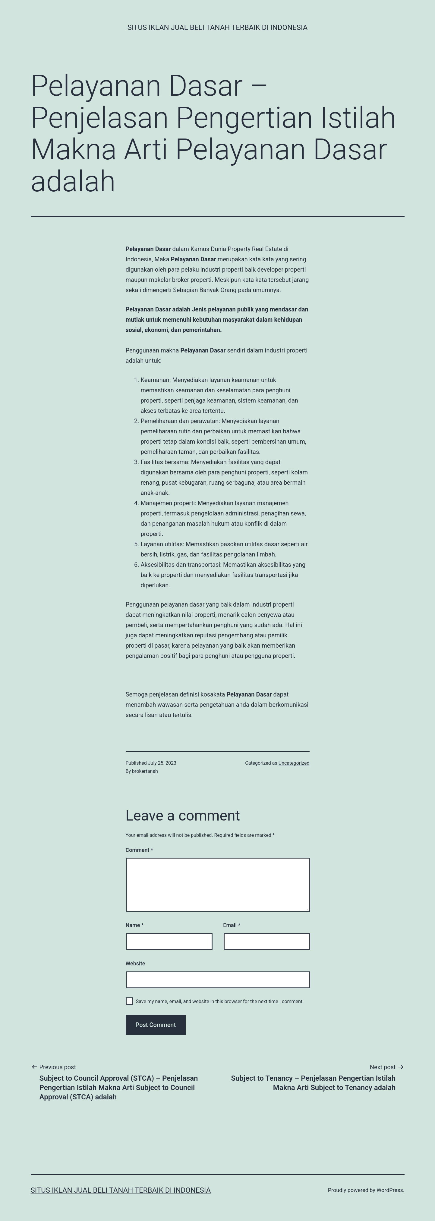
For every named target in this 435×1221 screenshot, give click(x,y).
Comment (139, 850)
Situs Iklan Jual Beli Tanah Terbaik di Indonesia (218, 27)
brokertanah (145, 771)
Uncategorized (294, 763)
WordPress (390, 1190)
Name (135, 925)
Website (135, 963)
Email (231, 925)
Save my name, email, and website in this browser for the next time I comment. (220, 1001)
